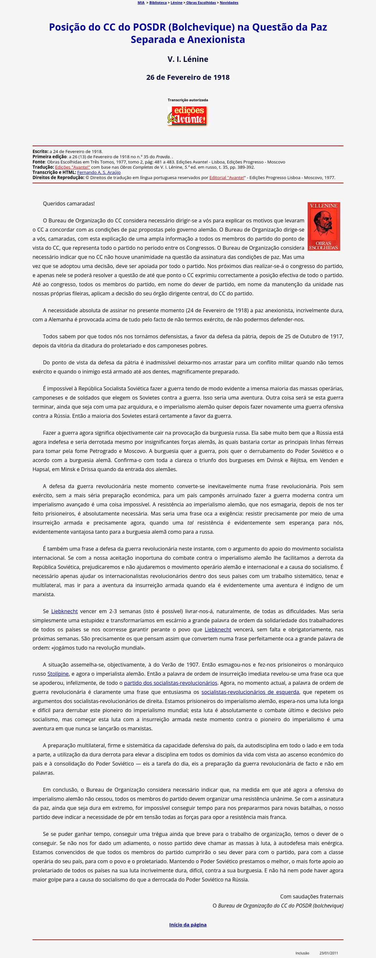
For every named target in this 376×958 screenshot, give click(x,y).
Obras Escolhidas (201, 2)
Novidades (229, 2)
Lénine (176, 2)
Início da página (188, 924)
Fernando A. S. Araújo (99, 172)
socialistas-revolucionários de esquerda (250, 692)
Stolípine (58, 673)
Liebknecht (64, 611)
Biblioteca (158, 2)
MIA (141, 2)
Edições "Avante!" (72, 167)
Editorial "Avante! (226, 177)
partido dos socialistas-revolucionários (170, 682)
